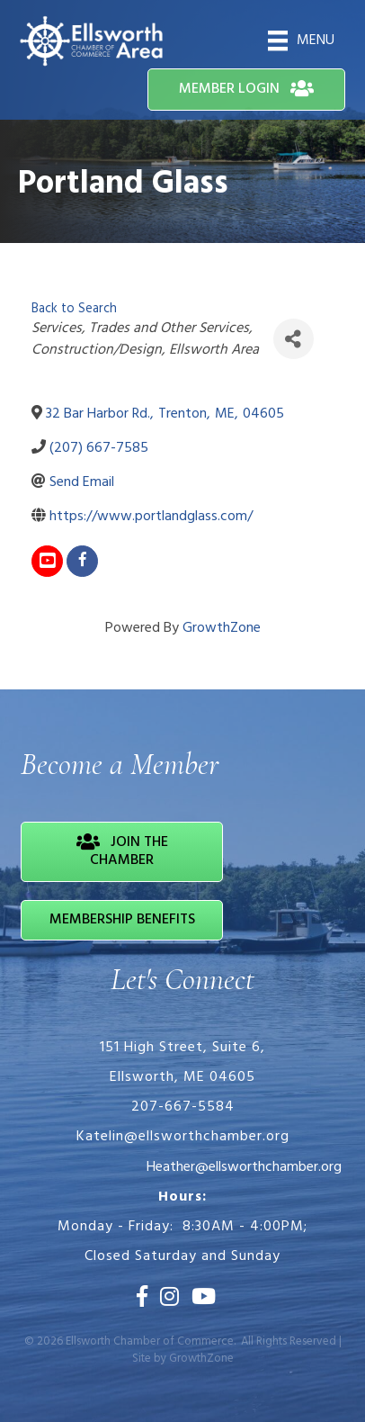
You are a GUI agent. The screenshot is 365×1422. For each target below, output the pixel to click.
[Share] (293, 339)
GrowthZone (221, 628)
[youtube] (47, 561)
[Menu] (301, 40)
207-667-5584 (183, 1107)
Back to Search (74, 309)
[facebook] (82, 561)
